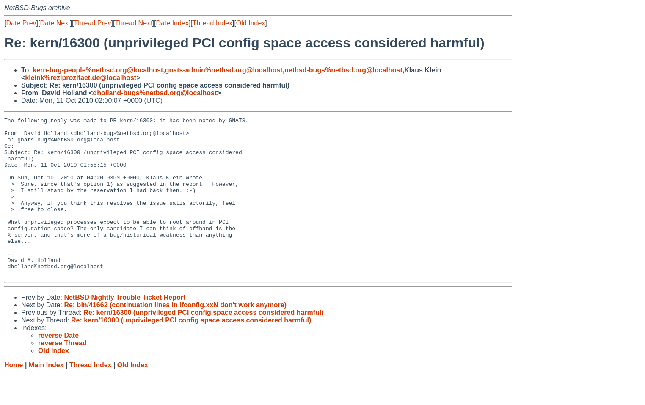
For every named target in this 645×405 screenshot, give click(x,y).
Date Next (55, 23)
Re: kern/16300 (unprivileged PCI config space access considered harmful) (203, 344)
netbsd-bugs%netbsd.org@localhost (343, 70)
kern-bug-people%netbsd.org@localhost (98, 70)
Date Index (172, 23)
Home (13, 396)
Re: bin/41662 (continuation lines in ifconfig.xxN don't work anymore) (175, 336)
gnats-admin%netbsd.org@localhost (224, 70)
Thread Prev (92, 23)
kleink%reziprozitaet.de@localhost (80, 77)
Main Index (46, 396)
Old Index (250, 23)
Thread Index (212, 23)
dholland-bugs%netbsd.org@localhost (155, 92)
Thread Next (133, 23)
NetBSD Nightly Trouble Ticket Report (124, 329)
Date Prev (21, 23)
